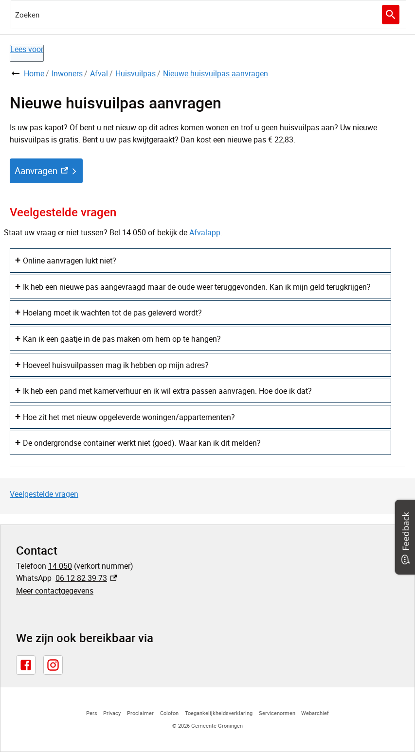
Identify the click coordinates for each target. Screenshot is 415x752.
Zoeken (389, 14)
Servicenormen (277, 713)
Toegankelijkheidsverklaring (219, 713)
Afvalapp (204, 232)
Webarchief (315, 713)
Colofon (169, 713)
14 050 (60, 565)
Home (34, 73)
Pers (91, 713)
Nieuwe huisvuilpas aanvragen (215, 73)
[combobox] (208, 14)
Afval (99, 73)
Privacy (112, 713)
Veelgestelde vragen (44, 494)
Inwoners (67, 73)
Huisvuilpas (135, 73)
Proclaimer (140, 713)
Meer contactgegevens (54, 590)
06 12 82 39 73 (86, 578)
